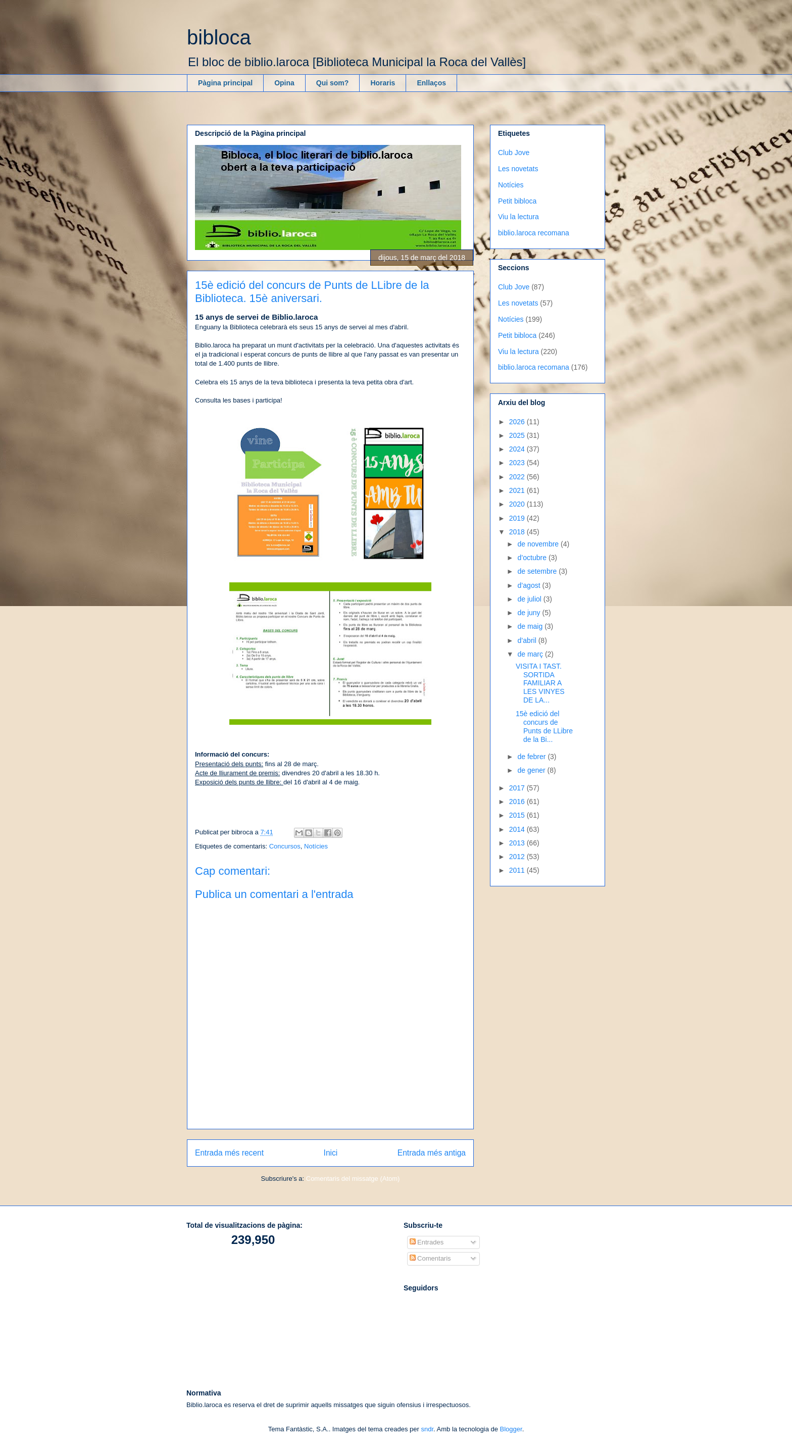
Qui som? (332, 83)
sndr (427, 1429)
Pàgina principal (225, 83)
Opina (284, 83)
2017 (518, 788)
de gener (532, 770)
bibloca (219, 37)
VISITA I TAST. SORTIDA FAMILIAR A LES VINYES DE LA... (540, 683)
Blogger (511, 1429)
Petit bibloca (517, 201)
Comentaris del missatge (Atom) (353, 1178)
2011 (518, 870)
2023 (518, 463)
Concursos (285, 846)
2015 (518, 815)
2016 (518, 801)
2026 (518, 422)
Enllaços (431, 83)
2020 (518, 504)
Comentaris (430, 1258)
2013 (518, 843)
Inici (331, 1152)
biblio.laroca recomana (533, 233)
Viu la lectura (518, 217)
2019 (518, 518)
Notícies (316, 846)
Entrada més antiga (432, 1152)
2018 (518, 532)
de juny (529, 613)
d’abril (527, 640)
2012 (518, 857)
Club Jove (513, 152)
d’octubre (532, 558)
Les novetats (518, 169)
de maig (530, 626)
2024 (518, 449)
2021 (518, 490)
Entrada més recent (229, 1152)
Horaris (382, 83)
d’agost (529, 585)
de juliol (530, 599)
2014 (518, 829)
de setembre (538, 571)
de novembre (539, 544)
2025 (518, 435)
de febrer (532, 757)
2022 (518, 477)
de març (530, 654)
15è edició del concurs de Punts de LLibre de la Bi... (544, 726)
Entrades (427, 1242)
